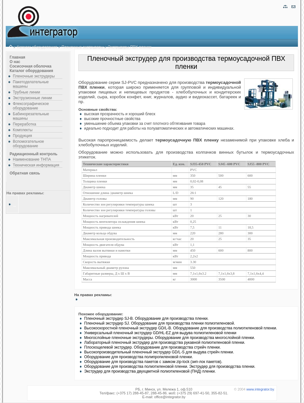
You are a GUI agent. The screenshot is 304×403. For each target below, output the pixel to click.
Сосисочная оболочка (31, 66)
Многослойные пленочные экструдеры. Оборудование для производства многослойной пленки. (169, 337)
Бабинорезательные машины (31, 116)
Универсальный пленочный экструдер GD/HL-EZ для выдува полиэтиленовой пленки (160, 333)
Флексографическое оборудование (31, 105)
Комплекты (23, 130)
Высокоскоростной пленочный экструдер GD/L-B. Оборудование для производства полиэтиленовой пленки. (180, 328)
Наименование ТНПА (32, 159)
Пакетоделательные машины (31, 84)
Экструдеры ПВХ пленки (129, 47)
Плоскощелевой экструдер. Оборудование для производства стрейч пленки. (152, 347)
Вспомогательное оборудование (28, 143)
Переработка (24, 124)
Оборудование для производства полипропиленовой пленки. (138, 357)
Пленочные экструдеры (82, 47)
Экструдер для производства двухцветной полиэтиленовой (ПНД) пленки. (150, 371)
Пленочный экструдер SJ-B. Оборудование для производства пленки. (146, 318)
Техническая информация (36, 165)
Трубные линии (26, 92)
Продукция (22, 135)
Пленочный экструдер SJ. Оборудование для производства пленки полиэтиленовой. (159, 323)
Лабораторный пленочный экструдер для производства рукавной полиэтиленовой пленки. (164, 342)
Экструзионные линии (32, 98)
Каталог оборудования (37, 47)
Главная (17, 57)
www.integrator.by (260, 389)
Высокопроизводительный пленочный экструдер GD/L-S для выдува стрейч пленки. (159, 352)
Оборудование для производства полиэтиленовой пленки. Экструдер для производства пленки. (169, 366)
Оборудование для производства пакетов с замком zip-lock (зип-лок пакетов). (153, 361)
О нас (15, 62)
